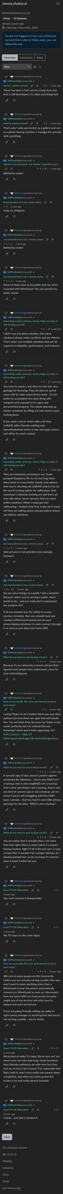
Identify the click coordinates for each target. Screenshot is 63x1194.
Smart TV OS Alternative (16, 890)
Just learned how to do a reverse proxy (23, 239)
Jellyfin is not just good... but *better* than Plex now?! (30, 164)
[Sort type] (17, 66)
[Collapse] (6, 76)
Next (7, 1136)
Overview (10, 57)
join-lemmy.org (11, 1187)
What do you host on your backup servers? (25, 657)
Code (6, 1181)
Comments (26, 57)
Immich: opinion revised (15, 85)
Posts (40, 57)
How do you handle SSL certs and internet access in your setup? (29, 703)
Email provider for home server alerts (22, 202)
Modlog (7, 1161)
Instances (8, 1167)
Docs (6, 1174)
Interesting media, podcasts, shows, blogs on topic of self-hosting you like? (30, 323)
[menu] (58, 3)
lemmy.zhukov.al (15, 3)
